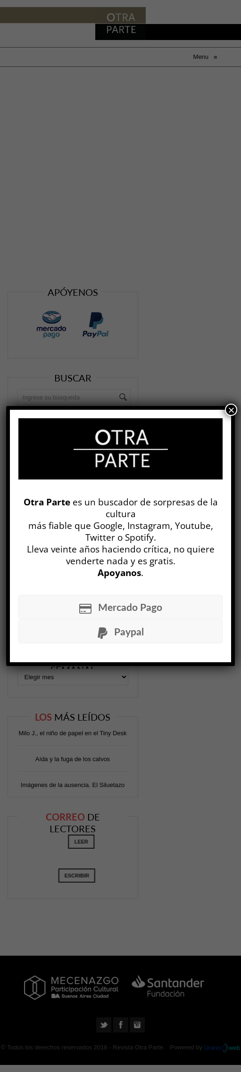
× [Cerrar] (231, 410)
